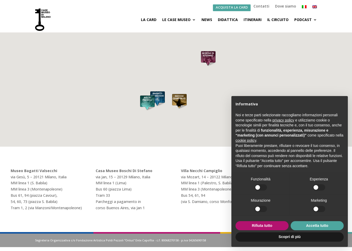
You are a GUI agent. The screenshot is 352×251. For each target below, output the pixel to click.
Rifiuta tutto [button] (262, 225)
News (206, 19)
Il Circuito (278, 19)
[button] (208, 59)
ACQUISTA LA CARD (232, 8)
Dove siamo (285, 6)
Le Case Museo (176, 19)
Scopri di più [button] (290, 237)
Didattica (228, 19)
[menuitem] (304, 7)
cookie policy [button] (246, 140)
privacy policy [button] (283, 120)
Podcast (303, 19)
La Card (149, 19)
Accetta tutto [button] (317, 225)
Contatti (261, 6)
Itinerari (253, 19)
